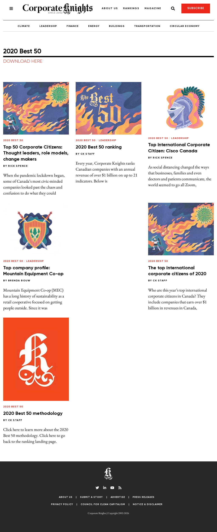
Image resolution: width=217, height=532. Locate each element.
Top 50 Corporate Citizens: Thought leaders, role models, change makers (35, 153)
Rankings (131, 8)
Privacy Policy (62, 504)
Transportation (147, 26)
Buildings (117, 26)
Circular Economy (184, 26)
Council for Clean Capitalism (103, 504)
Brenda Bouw (19, 280)
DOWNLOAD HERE (22, 61)
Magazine (153, 8)
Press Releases (143, 497)
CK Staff (88, 154)
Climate (24, 26)
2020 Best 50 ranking (99, 147)
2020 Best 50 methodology (33, 413)
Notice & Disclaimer (148, 504)
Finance (73, 26)
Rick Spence (18, 166)
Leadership (48, 26)
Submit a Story (91, 497)
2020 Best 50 (13, 140)
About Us (110, 8)
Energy (93, 26)
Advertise (118, 497)
